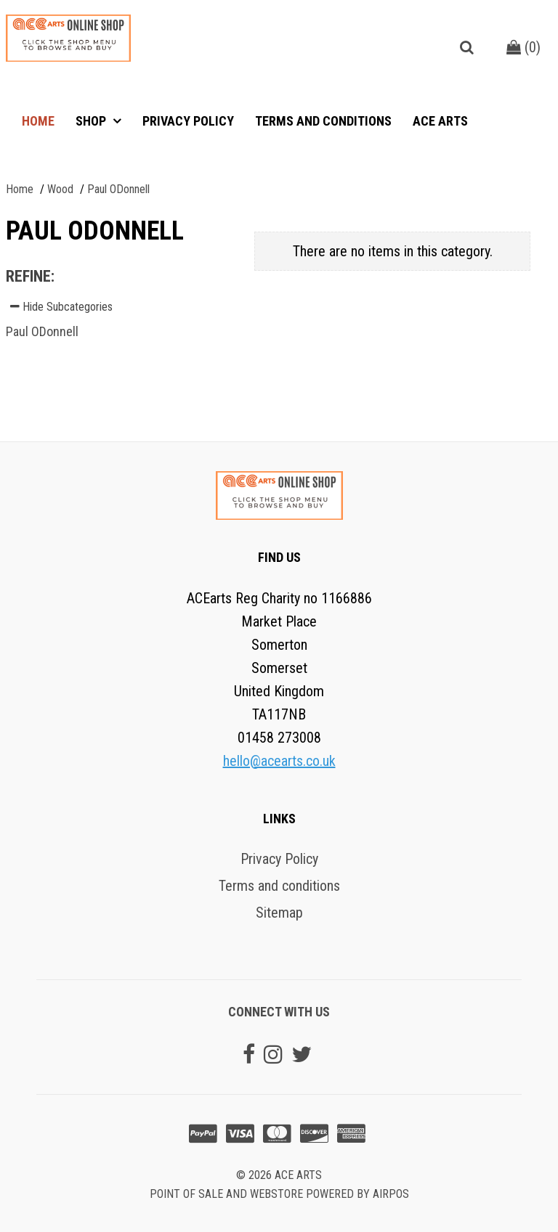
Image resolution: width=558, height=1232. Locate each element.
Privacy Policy (188, 120)
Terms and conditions (323, 120)
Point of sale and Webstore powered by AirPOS (279, 1194)
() (523, 47)
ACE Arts (440, 120)
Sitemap (279, 912)
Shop (92, 120)
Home (38, 120)
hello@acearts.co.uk (279, 761)
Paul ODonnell (42, 331)
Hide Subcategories (61, 307)
